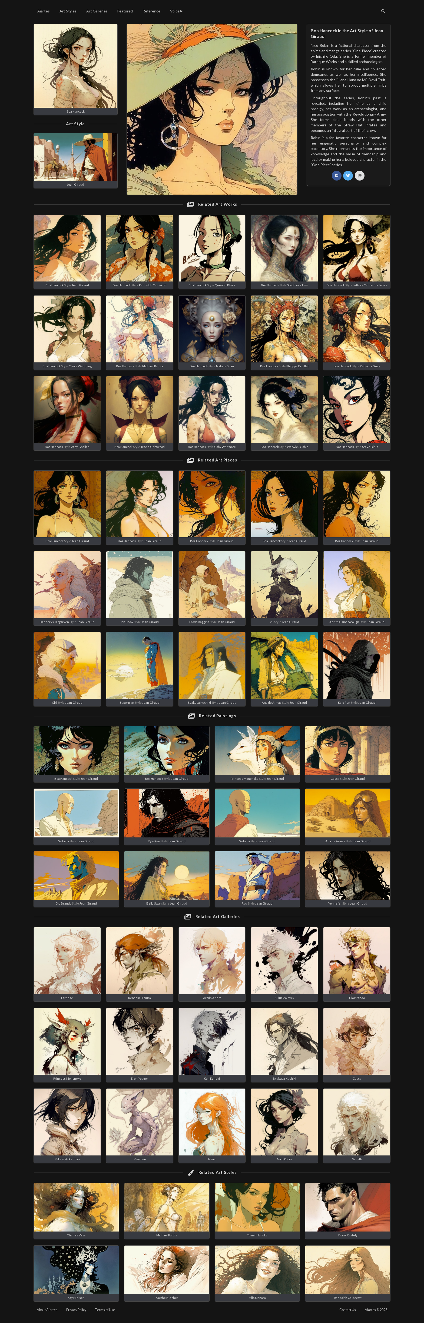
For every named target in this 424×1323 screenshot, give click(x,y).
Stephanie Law (297, 285)
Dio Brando (63, 903)
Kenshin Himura (139, 998)
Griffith (357, 1159)
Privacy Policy (76, 1310)
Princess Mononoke (245, 778)
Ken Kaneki (212, 1078)
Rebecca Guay (370, 366)
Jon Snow (126, 622)
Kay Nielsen (76, 1297)
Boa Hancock (76, 111)
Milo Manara (257, 1297)
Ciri (54, 702)
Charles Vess (76, 1235)
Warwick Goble (297, 446)
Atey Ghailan (80, 446)
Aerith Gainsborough (344, 622)
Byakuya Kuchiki (199, 702)
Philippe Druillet (297, 366)
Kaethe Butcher (166, 1297)
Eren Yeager (139, 1078)
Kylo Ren (344, 702)
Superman (127, 702)
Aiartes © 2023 (376, 1310)
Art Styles (68, 11)
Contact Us (347, 1310)
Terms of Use (105, 1310)
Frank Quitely (347, 1235)
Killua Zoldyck (284, 998)
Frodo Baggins (199, 622)
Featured (125, 11)
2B (272, 622)
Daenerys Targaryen (54, 622)
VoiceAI (177, 11)
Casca (335, 778)
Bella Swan (154, 903)
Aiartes (43, 11)
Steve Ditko (370, 446)
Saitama (63, 841)
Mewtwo (140, 1159)
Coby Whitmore (225, 446)
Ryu (244, 903)
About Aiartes (47, 1310)
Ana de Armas (271, 702)
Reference (151, 11)
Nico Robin (284, 1159)
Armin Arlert (212, 998)
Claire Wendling (80, 366)
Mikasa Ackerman (67, 1159)
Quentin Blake (225, 285)
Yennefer (335, 903)
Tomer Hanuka (257, 1235)
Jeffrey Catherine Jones (370, 285)
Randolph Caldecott (153, 285)
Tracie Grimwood (153, 446)
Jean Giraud (75, 184)
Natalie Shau (225, 366)
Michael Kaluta (152, 366)
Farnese (67, 998)
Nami (212, 1159)
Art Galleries (97, 11)
